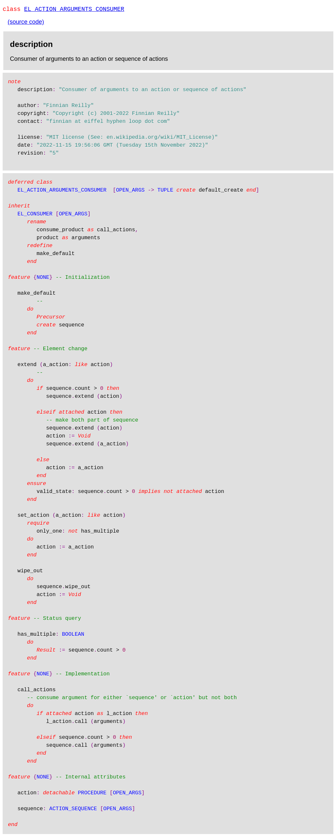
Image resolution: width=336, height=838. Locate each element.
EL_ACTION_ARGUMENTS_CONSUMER (74, 10)
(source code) (26, 23)
